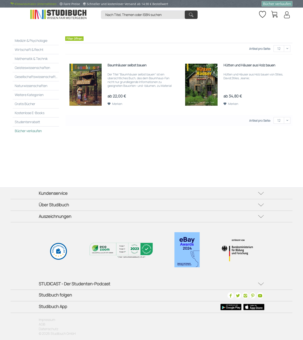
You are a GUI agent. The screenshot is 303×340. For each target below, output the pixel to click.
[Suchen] (191, 15)
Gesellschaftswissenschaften (37, 76)
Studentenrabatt (27, 122)
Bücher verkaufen (277, 3)
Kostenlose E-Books (29, 113)
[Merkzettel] (262, 14)
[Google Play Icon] (231, 307)
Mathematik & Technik (31, 58)
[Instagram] (245, 295)
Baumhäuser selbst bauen (127, 65)
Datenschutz (48, 329)
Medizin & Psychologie (31, 40)
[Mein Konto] (286, 15)
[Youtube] (260, 295)
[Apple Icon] (253, 307)
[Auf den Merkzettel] (115, 103)
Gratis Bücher (25, 103)
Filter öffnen (74, 39)
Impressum (47, 319)
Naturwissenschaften (31, 85)
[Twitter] (238, 295)
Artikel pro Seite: (260, 49)
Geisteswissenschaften (32, 67)
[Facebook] (230, 295)
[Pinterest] (253, 295)
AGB (42, 324)
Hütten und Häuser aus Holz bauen (249, 65)
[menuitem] (150, 9)
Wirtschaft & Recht (29, 49)
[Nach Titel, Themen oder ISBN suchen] (149, 15)
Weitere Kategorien (29, 94)
